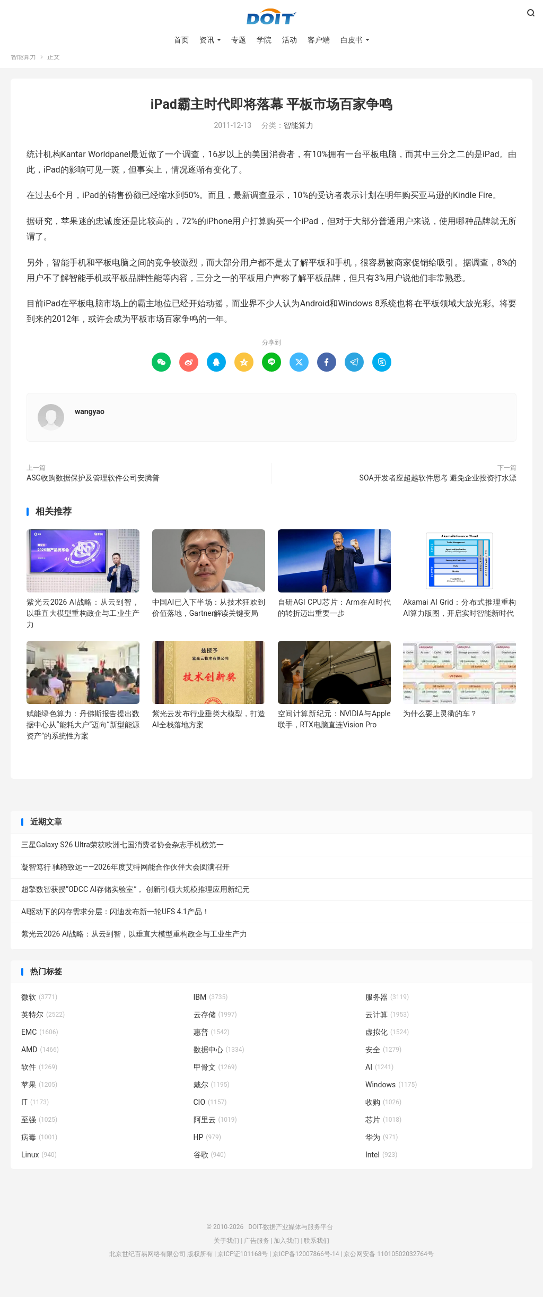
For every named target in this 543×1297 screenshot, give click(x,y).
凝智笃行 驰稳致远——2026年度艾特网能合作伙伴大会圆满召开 (125, 879)
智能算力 (23, 69)
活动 (289, 42)
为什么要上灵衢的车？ (440, 726)
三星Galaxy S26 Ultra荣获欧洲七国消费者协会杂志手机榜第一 (122, 857)
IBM (211, 1010)
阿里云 (215, 1132)
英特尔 (43, 1027)
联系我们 (316, 1253)
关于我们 (226, 1253)
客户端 (319, 42)
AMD (40, 1062)
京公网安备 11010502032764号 (388, 1266)
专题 (238, 42)
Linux (39, 1167)
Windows (391, 1097)
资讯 (206, 42)
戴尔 (212, 1097)
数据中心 (219, 1062)
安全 (383, 1062)
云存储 (215, 1027)
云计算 (387, 1027)
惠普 (212, 1045)
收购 (383, 1115)
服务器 (387, 1010)
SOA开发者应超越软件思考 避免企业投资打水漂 (438, 490)
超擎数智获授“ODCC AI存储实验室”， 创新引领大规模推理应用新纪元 (135, 902)
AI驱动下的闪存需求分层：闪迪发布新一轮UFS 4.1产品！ (115, 924)
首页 (181, 42)
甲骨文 (215, 1080)
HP (207, 1150)
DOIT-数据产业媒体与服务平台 (271, 19)
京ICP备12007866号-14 (306, 1266)
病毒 (39, 1150)
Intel (381, 1167)
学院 (264, 42)
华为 (381, 1150)
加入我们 (286, 1253)
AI (379, 1080)
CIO (210, 1115)
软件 (39, 1080)
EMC (39, 1045)
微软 (39, 1010)
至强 (39, 1132)
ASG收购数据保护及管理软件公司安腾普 (93, 490)
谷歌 (210, 1167)
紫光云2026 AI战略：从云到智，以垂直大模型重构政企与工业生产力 (83, 626)
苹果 (39, 1097)
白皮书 (351, 42)
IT (35, 1115)
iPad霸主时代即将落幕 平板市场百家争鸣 (271, 117)
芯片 (383, 1132)
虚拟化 (387, 1045)
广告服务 (256, 1253)
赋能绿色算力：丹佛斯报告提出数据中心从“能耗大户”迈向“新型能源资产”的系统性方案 (83, 737)
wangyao (89, 424)
